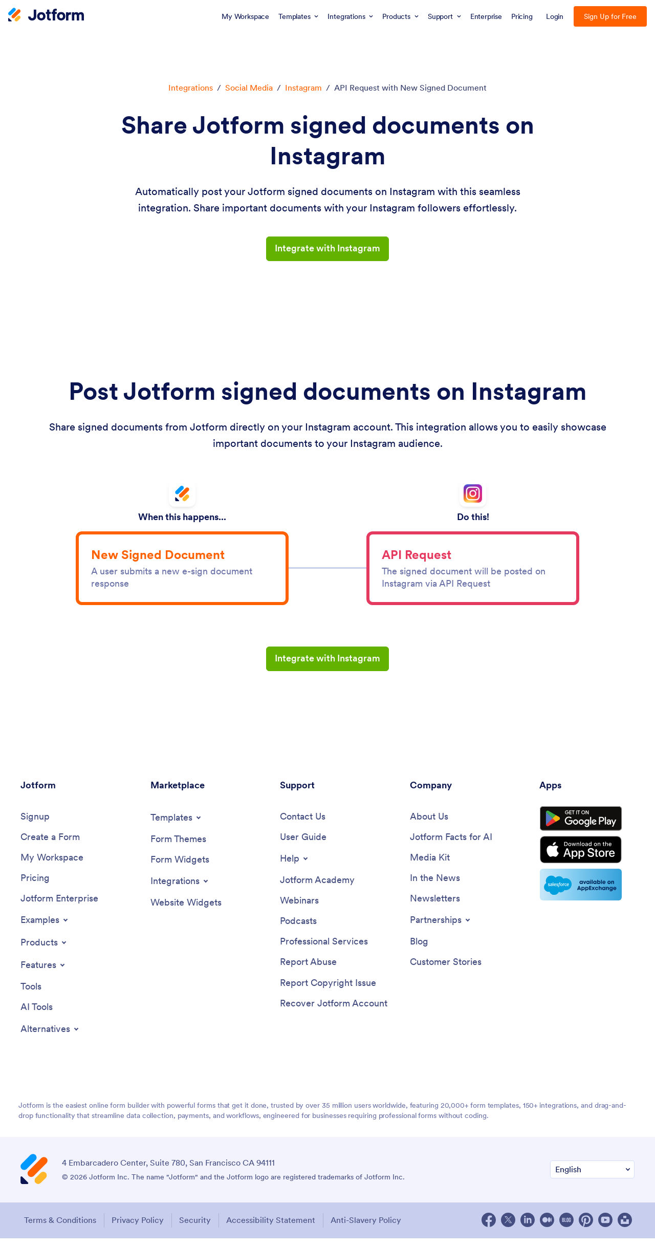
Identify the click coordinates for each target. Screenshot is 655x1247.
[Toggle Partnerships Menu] (441, 929)
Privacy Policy (138, 1229)
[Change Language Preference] (592, 1179)
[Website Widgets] (186, 910)
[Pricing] (35, 886)
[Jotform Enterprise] (59, 907)
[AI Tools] (36, 1016)
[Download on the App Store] (587, 862)
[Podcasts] (298, 929)
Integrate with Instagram (327, 248)
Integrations (190, 87)
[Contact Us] (302, 824)
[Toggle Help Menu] (295, 866)
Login (555, 16)
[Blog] (419, 950)
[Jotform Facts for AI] (451, 844)
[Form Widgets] (179, 867)
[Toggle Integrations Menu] (180, 889)
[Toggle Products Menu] (44, 951)
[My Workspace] (51, 865)
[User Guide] (303, 844)
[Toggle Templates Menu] (176, 825)
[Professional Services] (324, 950)
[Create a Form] (50, 844)
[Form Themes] (178, 846)
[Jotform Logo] (46, 16)
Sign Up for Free (610, 16)
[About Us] (429, 824)
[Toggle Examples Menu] (45, 929)
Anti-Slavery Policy (371, 1229)
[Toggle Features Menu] (43, 974)
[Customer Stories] (446, 971)
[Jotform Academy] (317, 888)
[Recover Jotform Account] (333, 1013)
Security (197, 1229)
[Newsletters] (435, 907)
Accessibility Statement (274, 1229)
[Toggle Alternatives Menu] (50, 1038)
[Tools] (30, 995)
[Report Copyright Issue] (328, 992)
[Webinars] (299, 909)
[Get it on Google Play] (587, 828)
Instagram (303, 87)
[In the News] (435, 886)
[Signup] (35, 824)
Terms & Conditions (59, 1229)
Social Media (249, 87)
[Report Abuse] (308, 971)
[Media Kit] (430, 865)
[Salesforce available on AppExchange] (587, 898)
